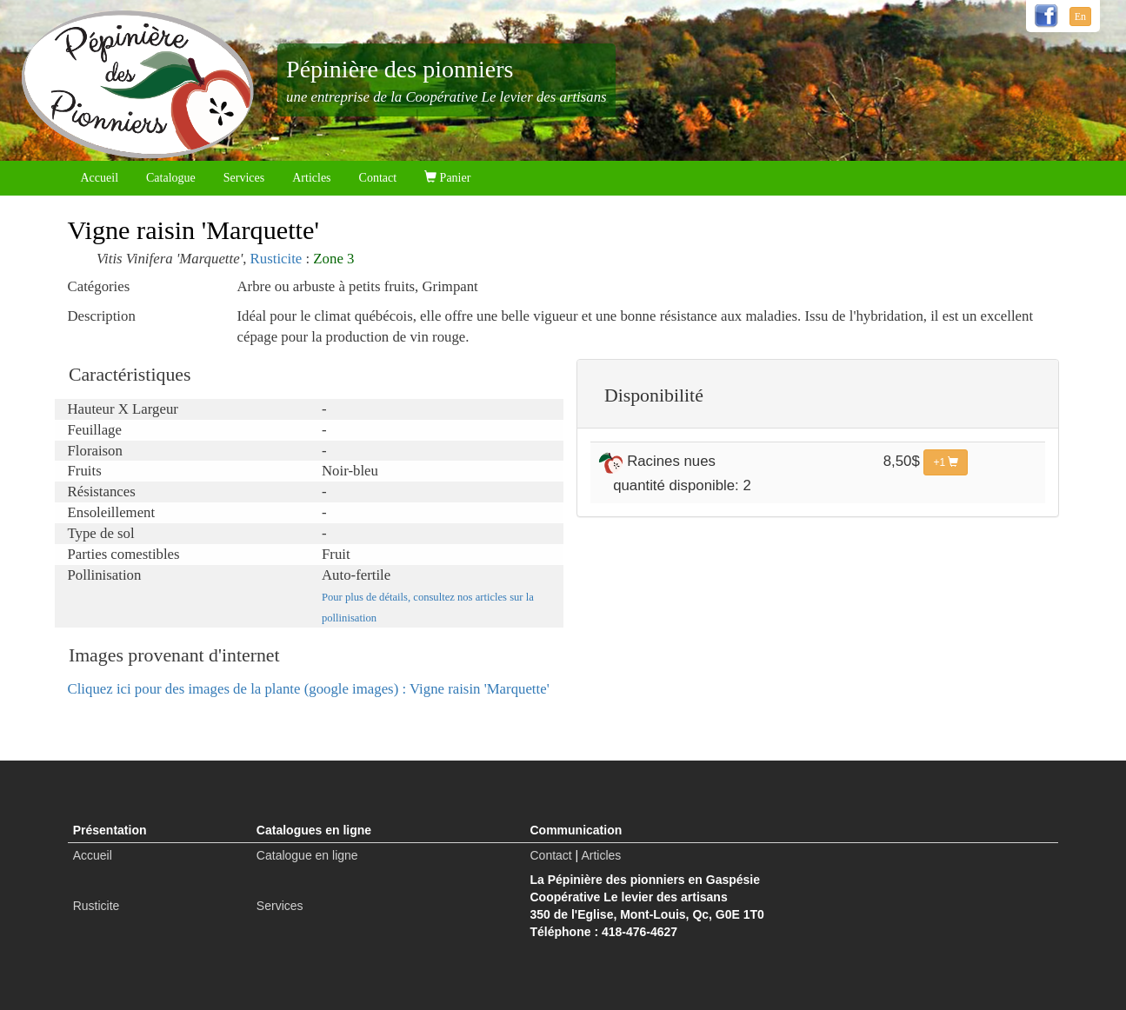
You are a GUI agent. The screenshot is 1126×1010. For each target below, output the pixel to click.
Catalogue (171, 177)
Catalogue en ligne (307, 855)
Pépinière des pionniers (399, 69)
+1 (945, 462)
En (1080, 16)
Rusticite (276, 258)
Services (243, 177)
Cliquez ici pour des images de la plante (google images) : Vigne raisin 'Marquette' (309, 689)
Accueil (100, 177)
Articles (311, 177)
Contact (378, 177)
